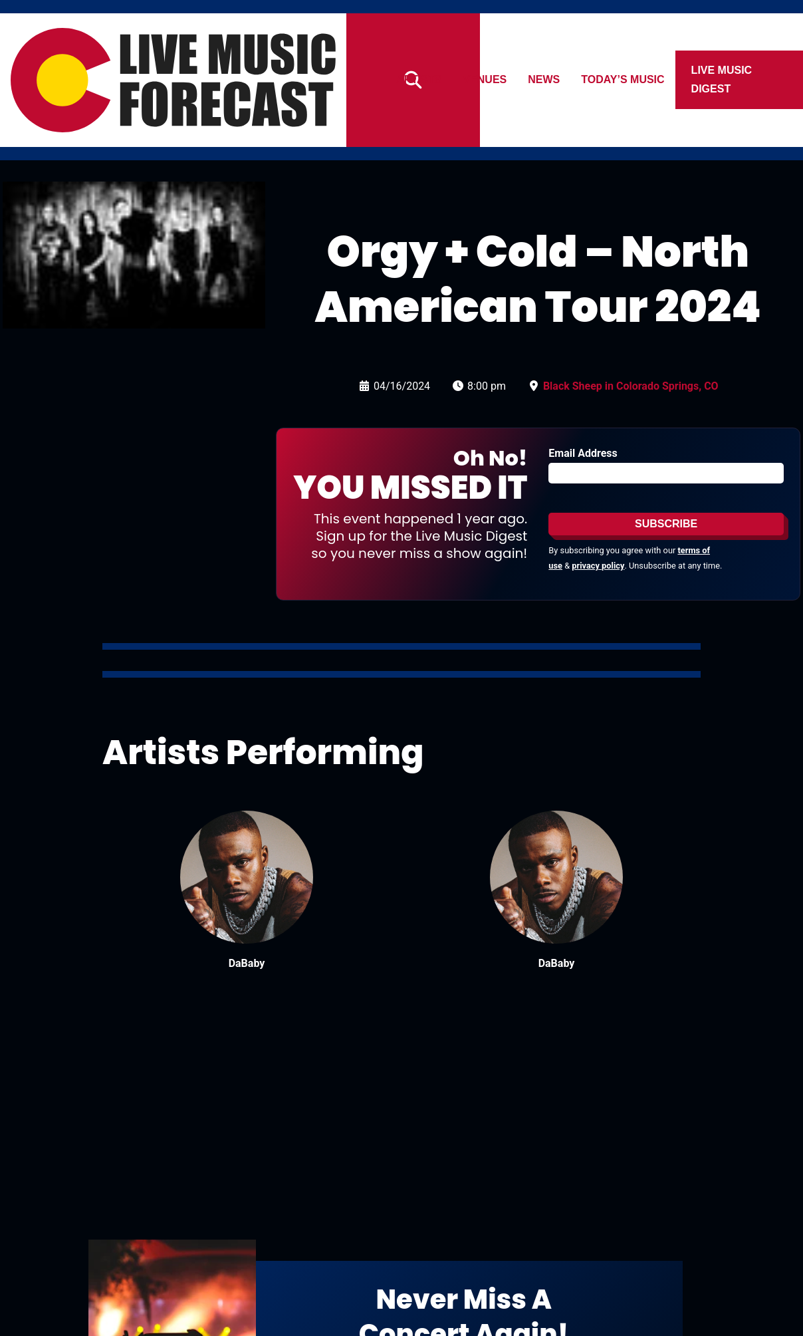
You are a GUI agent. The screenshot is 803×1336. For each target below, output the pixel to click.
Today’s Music (623, 79)
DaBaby (247, 963)
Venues (485, 79)
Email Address (582, 453)
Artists (418, 79)
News (544, 79)
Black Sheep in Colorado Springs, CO (631, 386)
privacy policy (598, 566)
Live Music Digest (721, 79)
